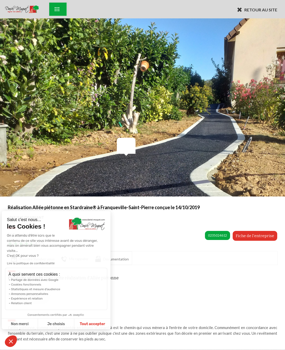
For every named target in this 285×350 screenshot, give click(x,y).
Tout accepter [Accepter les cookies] (51, 324)
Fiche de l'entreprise (255, 236)
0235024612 (217, 235)
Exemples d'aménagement (57, 9)
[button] (11, 341)
